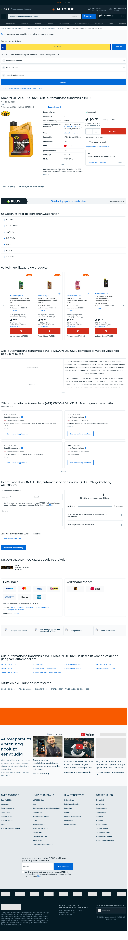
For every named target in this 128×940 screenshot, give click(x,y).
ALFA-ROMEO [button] (13, 223)
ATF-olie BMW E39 (103, 674)
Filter (111, 23)
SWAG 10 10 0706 (41, 698)
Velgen (50, 23)
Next (123, 303)
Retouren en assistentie (72, 825)
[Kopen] (21, 329)
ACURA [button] (9, 217)
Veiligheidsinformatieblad (97, 160)
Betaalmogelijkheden (72, 813)
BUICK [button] (9, 248)
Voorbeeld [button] (74, 16)
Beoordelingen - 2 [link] (44, 293)
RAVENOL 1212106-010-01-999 (77, 698)
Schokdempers (101, 817)
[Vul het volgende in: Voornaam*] (16, 491)
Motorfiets (25, 23)
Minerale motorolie (71, 131)
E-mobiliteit (100, 809)
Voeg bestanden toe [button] (12, 532)
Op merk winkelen (102, 837)
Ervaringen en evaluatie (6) (32, 184)
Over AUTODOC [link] (6, 809)
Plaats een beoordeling (13, 542)
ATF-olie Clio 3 (38, 674)
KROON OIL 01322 (8, 698)
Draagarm (99, 825)
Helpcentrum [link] (69, 809)
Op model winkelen (103, 841)
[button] (97, 9)
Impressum (5, 813)
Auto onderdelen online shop (11, 28)
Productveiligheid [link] (70, 833)
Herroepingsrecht (39, 833)
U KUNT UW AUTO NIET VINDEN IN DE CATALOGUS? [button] (21, 88)
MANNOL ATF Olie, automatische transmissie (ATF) (78, 300)
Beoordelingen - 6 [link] (101, 291)
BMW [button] (8, 242)
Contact (16, 608)
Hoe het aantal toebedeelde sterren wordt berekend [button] (88, 509)
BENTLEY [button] (10, 236)
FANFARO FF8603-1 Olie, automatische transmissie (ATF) (21, 300)
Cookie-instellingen (40, 845)
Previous (3, 303)
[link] (16, 9)
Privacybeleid (38, 841)
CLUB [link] (68, 3)
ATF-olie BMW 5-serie (9, 682)
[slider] (27, 485)
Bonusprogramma (7, 817)
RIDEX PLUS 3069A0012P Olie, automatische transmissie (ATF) (106, 298)
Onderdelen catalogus (32, 28)
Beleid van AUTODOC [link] (40, 837)
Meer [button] (51, 499)
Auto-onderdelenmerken (105, 849)
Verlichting (100, 813)
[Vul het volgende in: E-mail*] (47, 491)
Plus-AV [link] (36, 829)
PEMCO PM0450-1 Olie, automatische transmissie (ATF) (49, 300)
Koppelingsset (101, 821)
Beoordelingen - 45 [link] (74, 293)
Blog (34, 813)
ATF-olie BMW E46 (8, 674)
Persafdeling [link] (5, 821)
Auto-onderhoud (102, 833)
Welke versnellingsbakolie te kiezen (22, 561)
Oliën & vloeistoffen (49, 28)
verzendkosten (95, 123)
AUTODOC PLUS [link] (7, 829)
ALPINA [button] (10, 230)
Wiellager (99, 829)
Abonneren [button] (63, 875)
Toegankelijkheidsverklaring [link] (43, 854)
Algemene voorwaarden (41, 825)
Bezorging (68, 817)
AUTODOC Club (38, 809)
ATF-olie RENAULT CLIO (105, 678)
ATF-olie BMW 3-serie (73, 678)
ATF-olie (61, 28)
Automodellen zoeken (104, 845)
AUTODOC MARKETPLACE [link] (10, 837)
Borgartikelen (69, 829)
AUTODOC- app (6, 825)
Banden (38, 23)
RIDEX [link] (3, 833)
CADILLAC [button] (11, 254)
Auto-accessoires (82, 23)
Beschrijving (9, 184)
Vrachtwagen (10, 23)
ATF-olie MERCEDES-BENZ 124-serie (47, 682)
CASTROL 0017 (57, 698)
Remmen (122, 23)
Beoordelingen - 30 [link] (17, 293)
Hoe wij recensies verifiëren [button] (81, 519)
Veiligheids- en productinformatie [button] (97, 144)
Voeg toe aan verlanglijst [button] (98, 140)
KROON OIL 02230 (25, 698)
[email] (37, 875)
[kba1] (58, 47)
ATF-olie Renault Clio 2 (73, 674)
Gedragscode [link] (37, 849)
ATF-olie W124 (6, 678)
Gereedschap (64, 23)
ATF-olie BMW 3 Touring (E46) (44, 678)
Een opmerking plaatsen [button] (17, 430)
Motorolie (99, 23)
